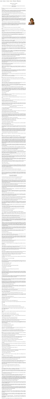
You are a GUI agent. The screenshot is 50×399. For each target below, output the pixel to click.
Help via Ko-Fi (31, 24)
